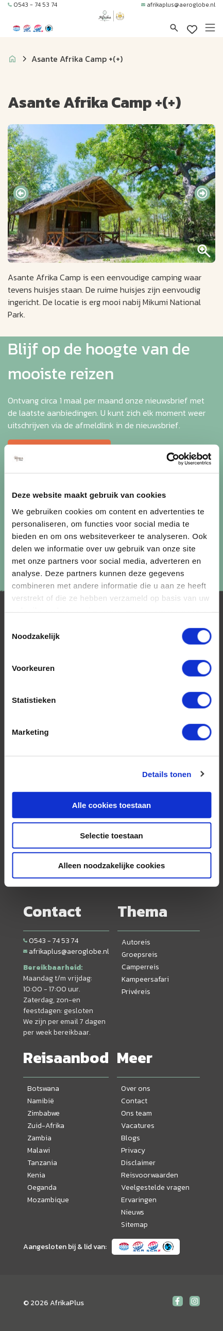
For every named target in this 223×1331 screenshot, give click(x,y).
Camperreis (140, 967)
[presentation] (20, 193)
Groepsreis (140, 954)
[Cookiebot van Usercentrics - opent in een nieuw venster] (166, 458)
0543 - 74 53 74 (32, 4)
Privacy (133, 1150)
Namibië (40, 1101)
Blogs (130, 1138)
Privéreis (136, 991)
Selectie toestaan (111, 835)
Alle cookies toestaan (111, 805)
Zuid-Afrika (45, 1125)
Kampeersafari (145, 979)
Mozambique (48, 1199)
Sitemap (134, 1224)
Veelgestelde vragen (155, 1187)
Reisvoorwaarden (149, 1175)
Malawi (38, 1150)
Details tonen (166, 773)
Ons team (136, 1113)
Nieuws (132, 1212)
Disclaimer (138, 1162)
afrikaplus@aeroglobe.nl (178, 4)
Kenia (36, 1175)
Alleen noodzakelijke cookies (111, 865)
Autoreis (136, 942)
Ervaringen (139, 1199)
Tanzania (42, 1162)
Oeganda (42, 1187)
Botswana (43, 1088)
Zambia (39, 1138)
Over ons (135, 1088)
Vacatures (138, 1125)
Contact (134, 1101)
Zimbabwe (43, 1113)
